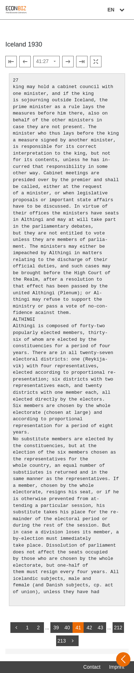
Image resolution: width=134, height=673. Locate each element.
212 (118, 627)
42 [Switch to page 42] (89, 627)
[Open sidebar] (123, 659)
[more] (73, 640)
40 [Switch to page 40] (67, 627)
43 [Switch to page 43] (100, 627)
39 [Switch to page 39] (56, 627)
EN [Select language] (117, 10)
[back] (16, 627)
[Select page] (46, 61)
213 (62, 641)
